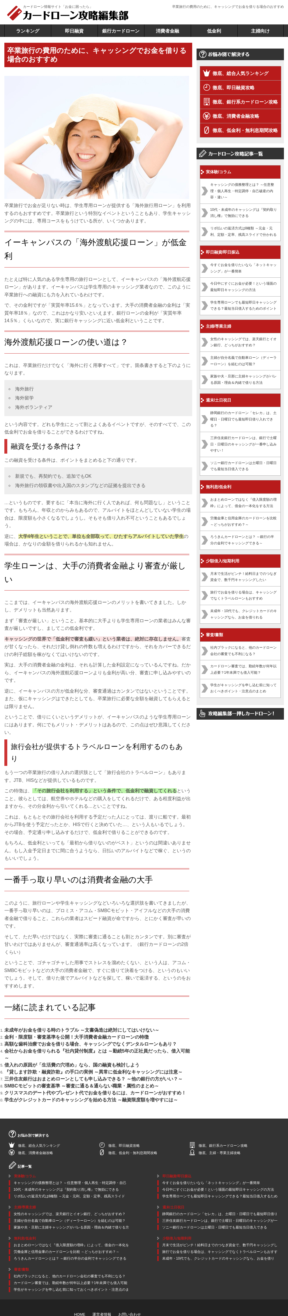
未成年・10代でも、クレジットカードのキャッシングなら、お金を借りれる (243, 614)
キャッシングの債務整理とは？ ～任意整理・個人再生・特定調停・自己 (70, 1158)
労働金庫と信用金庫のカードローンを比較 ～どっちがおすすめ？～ (243, 521)
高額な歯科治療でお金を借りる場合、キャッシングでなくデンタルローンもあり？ (69, 1040)
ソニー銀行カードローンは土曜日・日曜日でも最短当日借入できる (243, 466)
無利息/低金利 (219, 486)
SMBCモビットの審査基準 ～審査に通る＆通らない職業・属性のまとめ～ (62, 1066)
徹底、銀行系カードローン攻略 (245, 101)
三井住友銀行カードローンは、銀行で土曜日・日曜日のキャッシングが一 (220, 1196)
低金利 (214, 30)
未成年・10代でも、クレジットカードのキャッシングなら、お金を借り (218, 1234)
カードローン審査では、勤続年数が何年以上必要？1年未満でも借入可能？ (243, 669)
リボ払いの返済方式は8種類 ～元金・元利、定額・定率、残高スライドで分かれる (243, 231)
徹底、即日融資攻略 (234, 87)
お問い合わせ (126, 1289)
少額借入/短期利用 (223, 561)
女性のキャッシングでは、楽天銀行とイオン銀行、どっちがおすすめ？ (243, 342)
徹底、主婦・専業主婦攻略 (220, 1128)
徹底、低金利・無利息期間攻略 (245, 130)
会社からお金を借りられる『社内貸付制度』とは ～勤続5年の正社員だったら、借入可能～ (75, 1045)
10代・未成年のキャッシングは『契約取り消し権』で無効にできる (243, 213)
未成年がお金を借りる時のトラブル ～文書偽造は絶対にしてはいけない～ (62, 1029)
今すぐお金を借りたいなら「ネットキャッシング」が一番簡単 (243, 268)
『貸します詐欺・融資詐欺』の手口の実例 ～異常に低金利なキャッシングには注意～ (71, 1055)
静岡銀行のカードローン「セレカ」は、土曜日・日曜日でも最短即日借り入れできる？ (243, 419)
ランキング (27, 30)
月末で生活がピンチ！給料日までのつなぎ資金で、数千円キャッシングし (220, 1221)
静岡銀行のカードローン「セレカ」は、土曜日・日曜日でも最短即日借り (220, 1189)
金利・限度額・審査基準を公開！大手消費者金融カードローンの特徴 (58, 1035)
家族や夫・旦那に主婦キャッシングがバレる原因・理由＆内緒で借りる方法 (243, 379)
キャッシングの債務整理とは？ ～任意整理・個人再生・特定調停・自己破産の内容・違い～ (242, 191)
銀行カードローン (120, 30)
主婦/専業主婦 (219, 326)
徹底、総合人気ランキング (240, 73)
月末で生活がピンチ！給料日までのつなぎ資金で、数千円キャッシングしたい (243, 577)
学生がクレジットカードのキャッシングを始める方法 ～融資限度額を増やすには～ (69, 1076)
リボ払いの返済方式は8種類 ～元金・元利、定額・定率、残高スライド (69, 1172)
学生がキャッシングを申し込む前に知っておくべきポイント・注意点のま (71, 1265)
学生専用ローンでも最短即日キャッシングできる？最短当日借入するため (220, 1172)
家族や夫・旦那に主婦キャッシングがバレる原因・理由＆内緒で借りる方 (71, 1203)
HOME (79, 1289)
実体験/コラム (219, 172)
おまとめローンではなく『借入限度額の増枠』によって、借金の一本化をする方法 (243, 502)
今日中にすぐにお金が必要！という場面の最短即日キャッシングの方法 (243, 286)
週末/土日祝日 (219, 400)
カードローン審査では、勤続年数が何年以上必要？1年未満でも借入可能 (71, 1258)
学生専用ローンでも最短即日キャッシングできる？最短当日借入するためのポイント (243, 305)
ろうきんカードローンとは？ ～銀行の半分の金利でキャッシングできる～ (242, 540)
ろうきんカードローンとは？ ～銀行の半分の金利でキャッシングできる (70, 1234)
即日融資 (74, 30)
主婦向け (260, 30)
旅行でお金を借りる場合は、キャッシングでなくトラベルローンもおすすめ (243, 595)
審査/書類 (214, 634)
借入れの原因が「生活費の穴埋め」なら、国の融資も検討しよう (55, 1050)
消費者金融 (167, 30)
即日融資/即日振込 (223, 252)
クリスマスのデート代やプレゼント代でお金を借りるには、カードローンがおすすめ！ (72, 1071)
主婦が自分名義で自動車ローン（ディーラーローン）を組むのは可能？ (243, 361)
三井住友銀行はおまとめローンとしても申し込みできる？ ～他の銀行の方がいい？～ (71, 1061)
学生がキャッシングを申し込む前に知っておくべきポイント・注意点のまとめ (243, 688)
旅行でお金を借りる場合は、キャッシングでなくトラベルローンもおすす (220, 1227)
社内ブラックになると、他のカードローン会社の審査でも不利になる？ (243, 650)
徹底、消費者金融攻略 (236, 116)
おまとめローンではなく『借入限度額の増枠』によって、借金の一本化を (71, 1221)
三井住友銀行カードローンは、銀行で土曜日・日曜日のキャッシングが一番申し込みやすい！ (243, 444)
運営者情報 (100, 1289)
